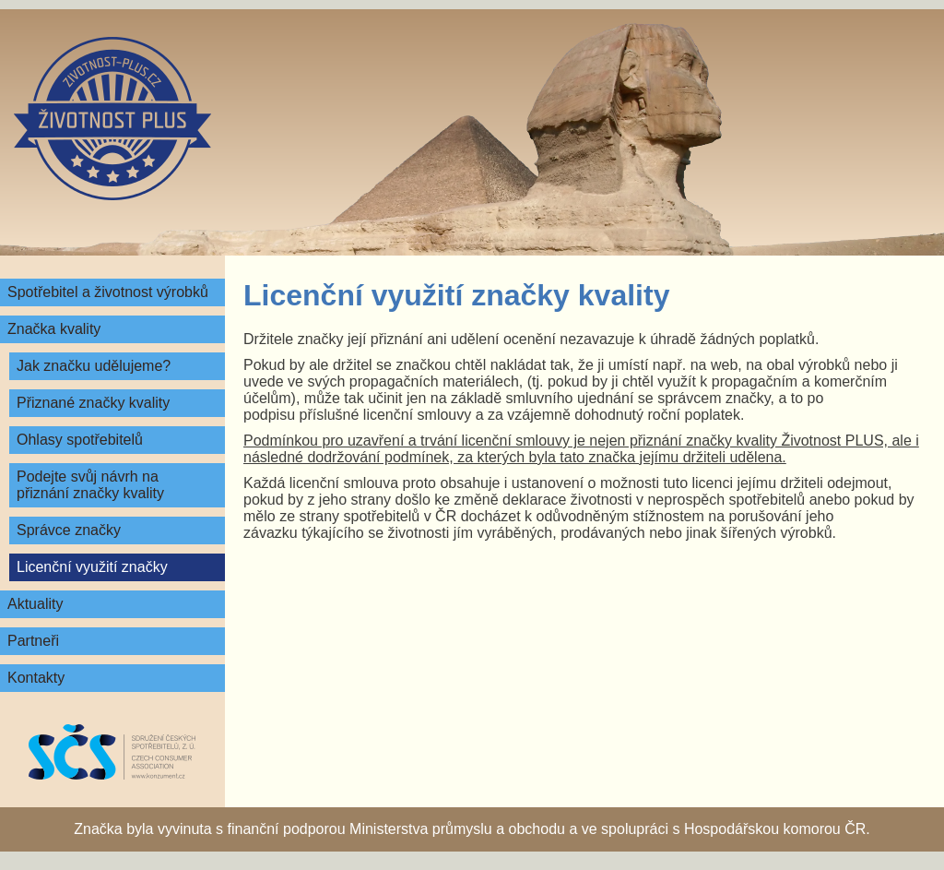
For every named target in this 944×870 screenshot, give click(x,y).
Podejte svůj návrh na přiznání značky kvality (90, 485)
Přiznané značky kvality (93, 403)
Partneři (33, 641)
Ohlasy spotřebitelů (80, 439)
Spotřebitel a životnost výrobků (107, 292)
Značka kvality (53, 329)
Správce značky (69, 530)
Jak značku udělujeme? (94, 366)
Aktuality (35, 604)
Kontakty (36, 677)
